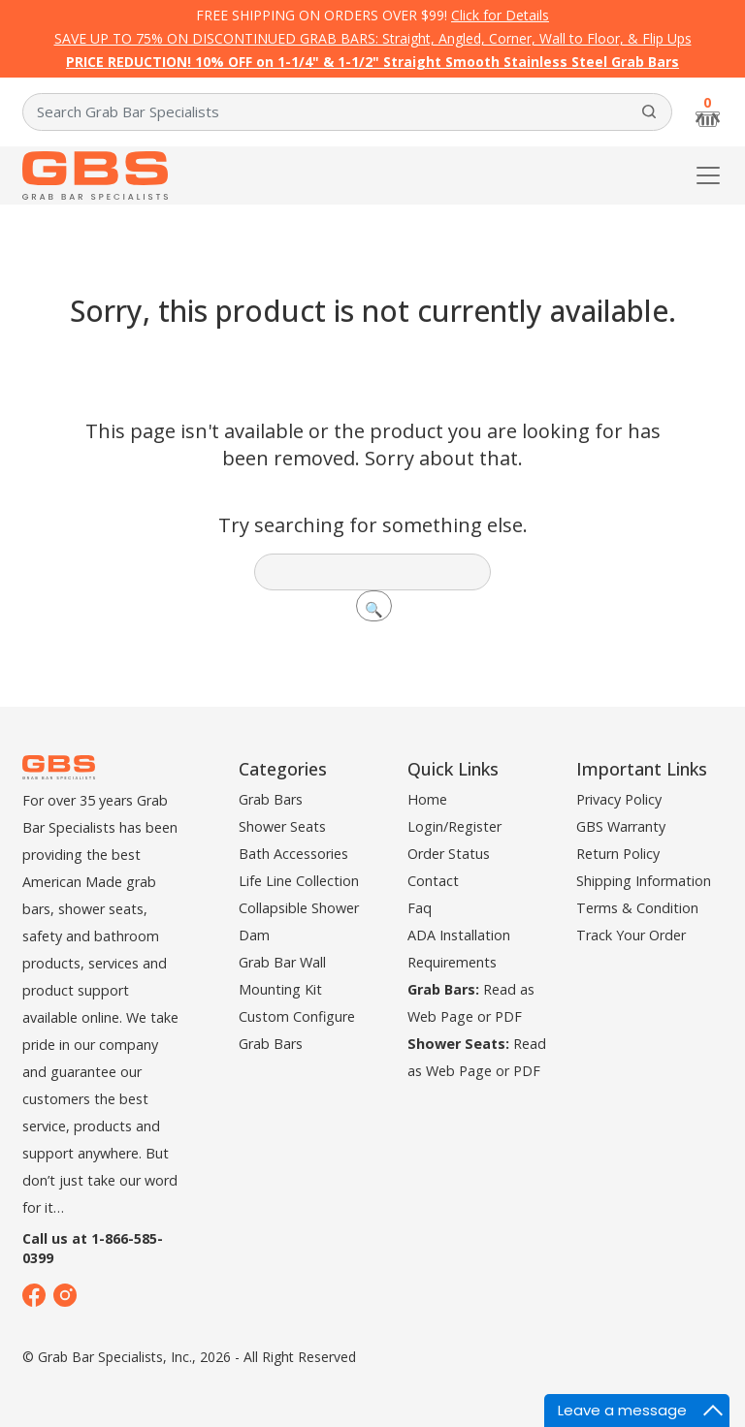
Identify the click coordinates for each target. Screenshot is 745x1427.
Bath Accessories (293, 853)
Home (427, 799)
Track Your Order (631, 935)
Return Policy (618, 853)
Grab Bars (271, 799)
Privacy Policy (619, 799)
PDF (508, 1016)
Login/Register (454, 826)
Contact (433, 881)
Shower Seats (282, 826)
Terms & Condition (637, 908)
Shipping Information (643, 881)
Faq (419, 908)
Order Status (448, 853)
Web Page (440, 1016)
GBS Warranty (620, 826)
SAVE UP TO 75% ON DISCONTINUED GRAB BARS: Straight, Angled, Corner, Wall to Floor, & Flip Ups (373, 38)
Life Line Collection (299, 881)
